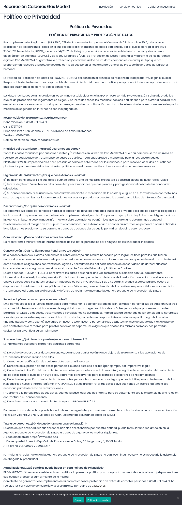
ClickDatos (99, 486)
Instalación (108, 7)
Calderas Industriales (162, 7)
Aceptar (78, 500)
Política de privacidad (98, 500)
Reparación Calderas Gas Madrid (36, 6)
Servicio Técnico (132, 7)
